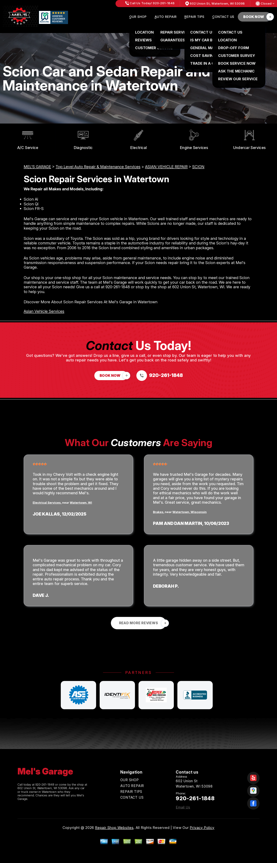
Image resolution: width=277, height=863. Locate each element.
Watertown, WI (81, 502)
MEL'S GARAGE (37, 166)
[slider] (40, 464)
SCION (198, 166)
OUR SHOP (137, 17)
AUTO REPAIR (166, 17)
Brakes (158, 512)
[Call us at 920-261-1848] (159, 375)
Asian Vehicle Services (44, 311)
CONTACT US (223, 17)
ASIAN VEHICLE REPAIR (166, 166)
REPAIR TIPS (194, 17)
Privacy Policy (202, 828)
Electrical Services (47, 502)
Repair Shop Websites (114, 828)
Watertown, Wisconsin (189, 512)
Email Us (183, 807)
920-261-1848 (117, 287)
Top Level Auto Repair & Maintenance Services (98, 166)
